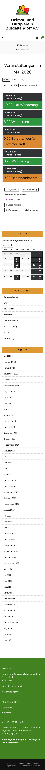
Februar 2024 (9, 480)
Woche (15, 79)
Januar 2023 (9, 539)
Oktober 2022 (9, 557)
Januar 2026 (9, 368)
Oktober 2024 (9, 439)
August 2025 (9, 391)
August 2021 (8, 628)
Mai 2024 (7, 468)
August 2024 (9, 451)
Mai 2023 (7, 527)
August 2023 (9, 510)
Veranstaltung (10, 326)
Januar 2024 (9, 486)
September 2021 (10, 622)
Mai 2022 (7, 587)
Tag (22, 79)
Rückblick (7, 314)
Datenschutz (8, 707)
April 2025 (8, 415)
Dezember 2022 (10, 545)
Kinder (6, 303)
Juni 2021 (7, 640)
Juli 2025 (7, 397)
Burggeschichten (11, 297)
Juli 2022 (7, 575)
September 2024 (11, 445)
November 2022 (10, 551)
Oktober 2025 (9, 379)
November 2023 (10, 492)
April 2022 (7, 593)
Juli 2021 (7, 634)
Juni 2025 (7, 403)
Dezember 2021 (10, 604)
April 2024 (8, 474)
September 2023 (11, 504)
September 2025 (11, 385)
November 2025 (10, 374)
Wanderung (8, 338)
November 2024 (10, 433)
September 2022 (11, 563)
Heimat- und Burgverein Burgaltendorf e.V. (22, 24)
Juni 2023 (7, 521)
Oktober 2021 (9, 616)
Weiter (33, 85)
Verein (6, 332)
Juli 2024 (7, 456)
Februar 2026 (9, 362)
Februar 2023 (9, 533)
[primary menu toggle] (3, 38)
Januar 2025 (9, 427)
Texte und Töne (10, 320)
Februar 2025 (9, 421)
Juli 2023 (7, 516)
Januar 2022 (9, 598)
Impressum (7, 712)
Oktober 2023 (9, 498)
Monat (6, 79)
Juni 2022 (7, 581)
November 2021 (10, 610)
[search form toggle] (37, 38)
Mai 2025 (7, 409)
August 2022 (9, 569)
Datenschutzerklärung (31, 766)
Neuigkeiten (8, 308)
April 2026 (8, 356)
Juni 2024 (7, 462)
